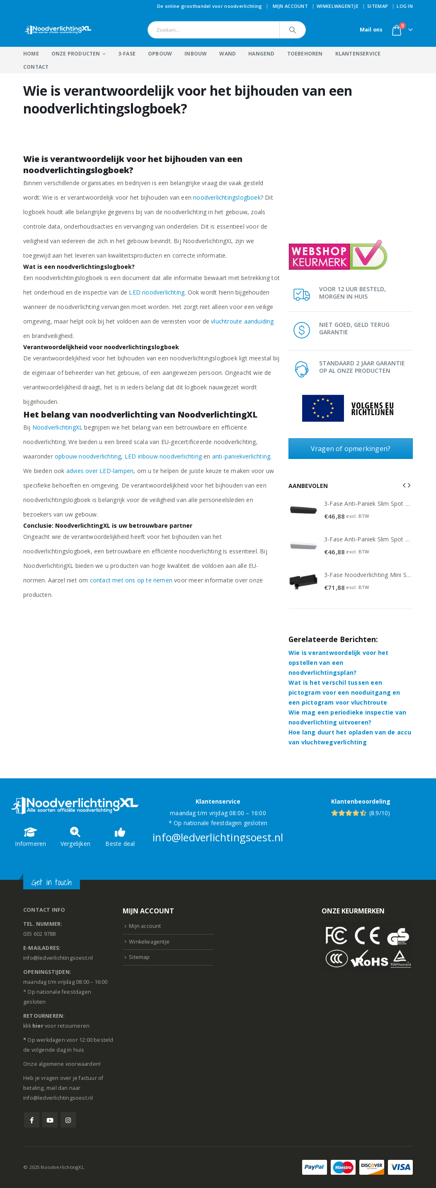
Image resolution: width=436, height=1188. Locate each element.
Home (31, 53)
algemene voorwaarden (69, 1063)
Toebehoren (305, 53)
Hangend (261, 53)
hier (38, 1025)
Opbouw (160, 53)
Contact (35, 66)
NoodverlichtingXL (57, 427)
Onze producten (75, 53)
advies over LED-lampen (99, 471)
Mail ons (371, 29)
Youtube (50, 1120)
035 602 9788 (39, 933)
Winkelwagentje (337, 6)
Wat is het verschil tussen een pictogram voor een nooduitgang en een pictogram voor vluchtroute (344, 692)
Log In (405, 6)
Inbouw (195, 53)
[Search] (292, 30)
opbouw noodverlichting (88, 456)
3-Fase (127, 53)
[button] (404, 485)
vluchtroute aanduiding (242, 321)
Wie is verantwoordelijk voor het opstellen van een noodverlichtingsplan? (338, 662)
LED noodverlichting (156, 292)
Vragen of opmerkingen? (350, 448)
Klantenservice (358, 53)
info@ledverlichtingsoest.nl (218, 837)
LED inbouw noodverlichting (163, 456)
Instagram (68, 1120)
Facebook (31, 1120)
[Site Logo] (58, 29)
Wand (227, 53)
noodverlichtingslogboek (227, 197)
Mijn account (290, 6)
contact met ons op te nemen (131, 580)
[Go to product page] (303, 510)
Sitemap (377, 6)
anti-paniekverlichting (241, 456)
